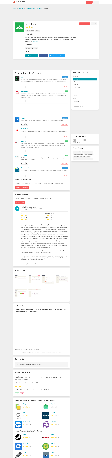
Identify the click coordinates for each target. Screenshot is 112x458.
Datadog (53, 422)
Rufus (24, 452)
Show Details (64, 86)
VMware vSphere (27, 168)
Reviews (76, 82)
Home (28, 2)
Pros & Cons (77, 87)
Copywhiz (26, 404)
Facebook (44, 56)
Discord (53, 2)
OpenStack (24, 91)
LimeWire (53, 443)
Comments (76, 101)
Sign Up (89, 2)
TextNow (25, 443)
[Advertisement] (56, 15)
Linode (23, 77)
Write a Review (85, 24)
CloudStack (25, 155)
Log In (96, 2)
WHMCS (53, 413)
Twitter (53, 56)
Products (41, 2)
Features (76, 84)
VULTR (23, 118)
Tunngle (53, 434)
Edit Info (94, 24)
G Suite (25, 413)
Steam (25, 434)
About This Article (78, 104)
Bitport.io (53, 404)
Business (39, 8)
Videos (75, 95)
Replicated (24, 129)
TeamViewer (26, 422)
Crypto (47, 2)
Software (34, 2)
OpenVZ (23, 141)
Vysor (52, 452)
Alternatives (77, 79)
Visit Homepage (32, 56)
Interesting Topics (78, 107)
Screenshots (77, 93)
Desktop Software (30, 8)
